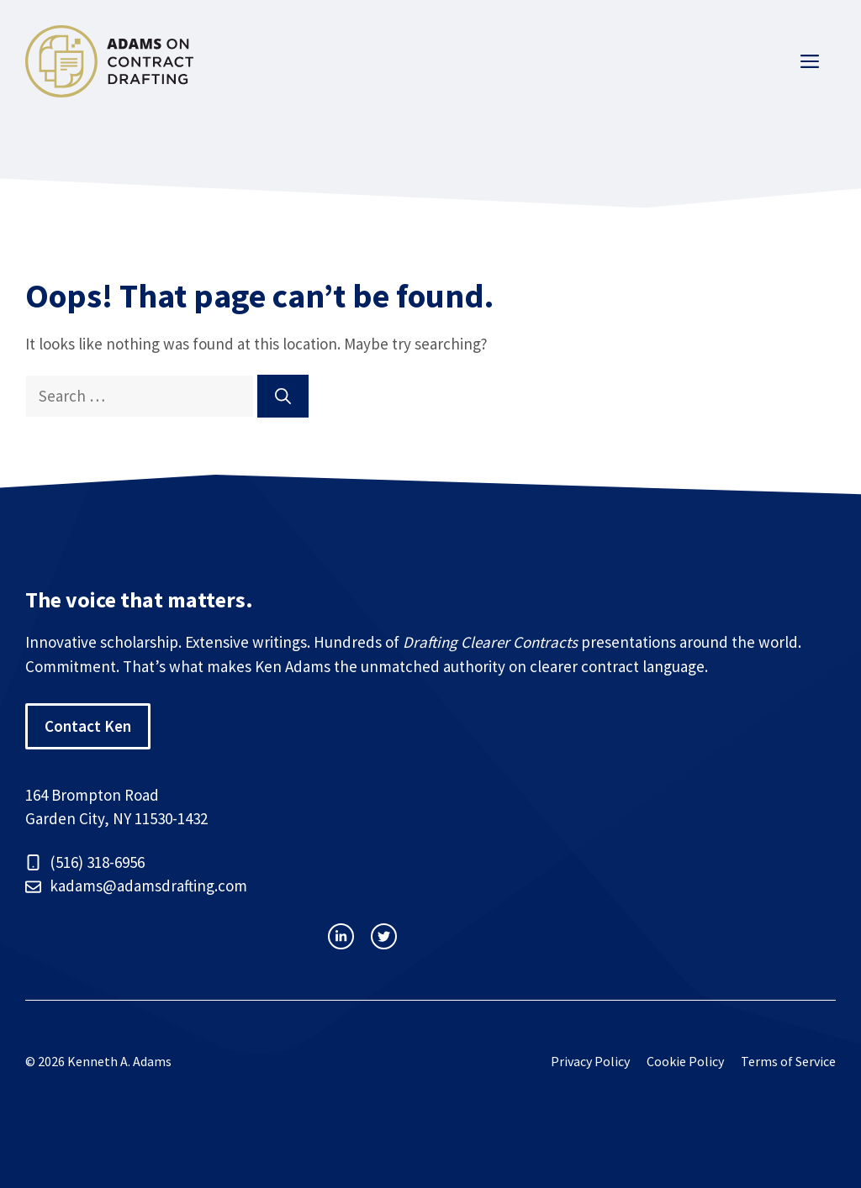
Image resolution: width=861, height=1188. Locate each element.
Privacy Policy (590, 1061)
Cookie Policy (685, 1061)
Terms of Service (788, 1061)
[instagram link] (341, 936)
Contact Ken (88, 726)
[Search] (283, 396)
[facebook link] (384, 936)
